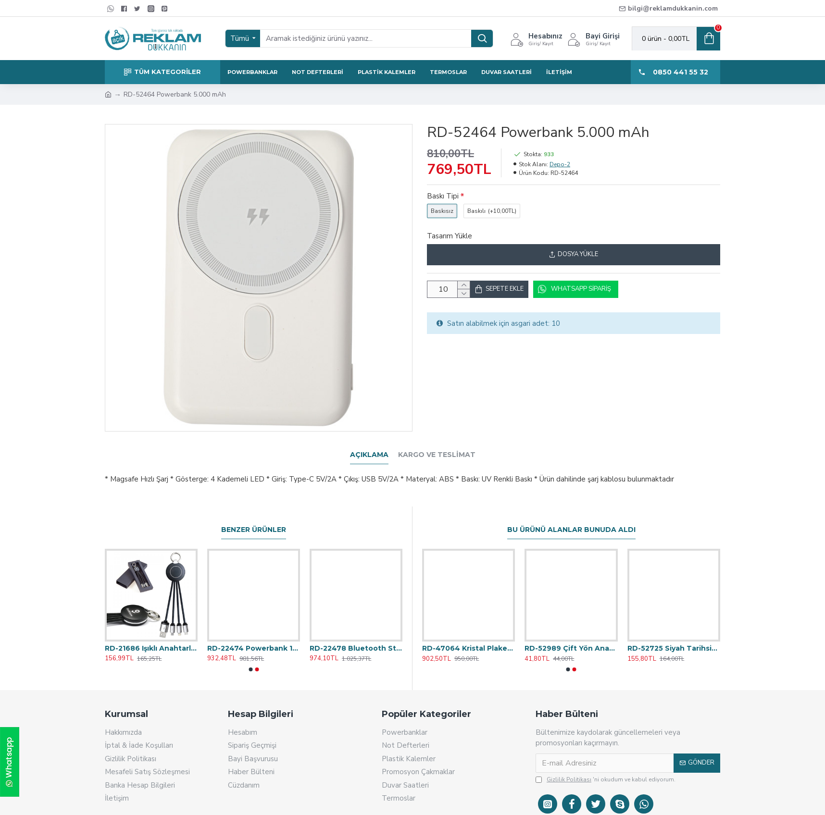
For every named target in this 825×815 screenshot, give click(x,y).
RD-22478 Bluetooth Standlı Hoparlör (356, 636)
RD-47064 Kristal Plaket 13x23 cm (468, 636)
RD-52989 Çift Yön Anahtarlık (571, 636)
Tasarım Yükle (449, 236)
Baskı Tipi (443, 196)
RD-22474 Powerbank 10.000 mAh (253, 636)
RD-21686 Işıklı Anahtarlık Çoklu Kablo (151, 636)
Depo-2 (560, 164)
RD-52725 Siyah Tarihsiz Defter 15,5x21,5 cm (673, 636)
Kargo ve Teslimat (436, 455)
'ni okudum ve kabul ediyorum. (605, 767)
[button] (250, 657)
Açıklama (369, 455)
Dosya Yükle (573, 254)
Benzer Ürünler (253, 518)
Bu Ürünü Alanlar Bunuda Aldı (571, 518)
